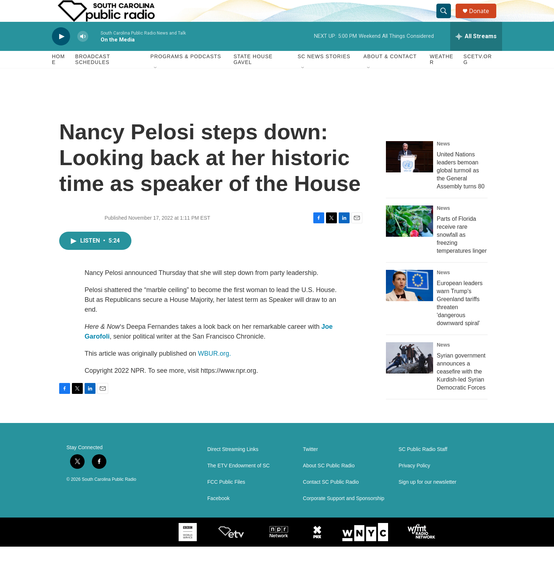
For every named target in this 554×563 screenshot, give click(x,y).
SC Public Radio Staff (423, 465)
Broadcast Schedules (92, 75)
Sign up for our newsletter (428, 498)
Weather (441, 75)
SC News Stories (324, 73)
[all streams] (476, 52)
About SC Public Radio (328, 482)
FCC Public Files (226, 498)
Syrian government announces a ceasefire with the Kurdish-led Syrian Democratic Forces (461, 388)
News (443, 160)
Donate (483, 19)
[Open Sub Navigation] (156, 84)
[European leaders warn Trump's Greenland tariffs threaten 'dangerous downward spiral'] (409, 302)
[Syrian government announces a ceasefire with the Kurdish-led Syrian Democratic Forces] (409, 374)
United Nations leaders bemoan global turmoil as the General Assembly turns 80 (461, 187)
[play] (61, 53)
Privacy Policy (414, 482)
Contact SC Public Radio (331, 498)
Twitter (310, 465)
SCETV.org (478, 75)
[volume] (83, 53)
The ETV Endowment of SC (238, 482)
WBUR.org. (214, 370)
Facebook (218, 515)
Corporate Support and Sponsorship (343, 515)
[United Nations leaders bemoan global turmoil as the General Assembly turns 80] (409, 173)
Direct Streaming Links (232, 465)
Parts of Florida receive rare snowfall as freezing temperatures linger (462, 251)
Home (58, 75)
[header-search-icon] (447, 19)
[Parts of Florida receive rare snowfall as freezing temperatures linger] (409, 237)
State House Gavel (253, 75)
